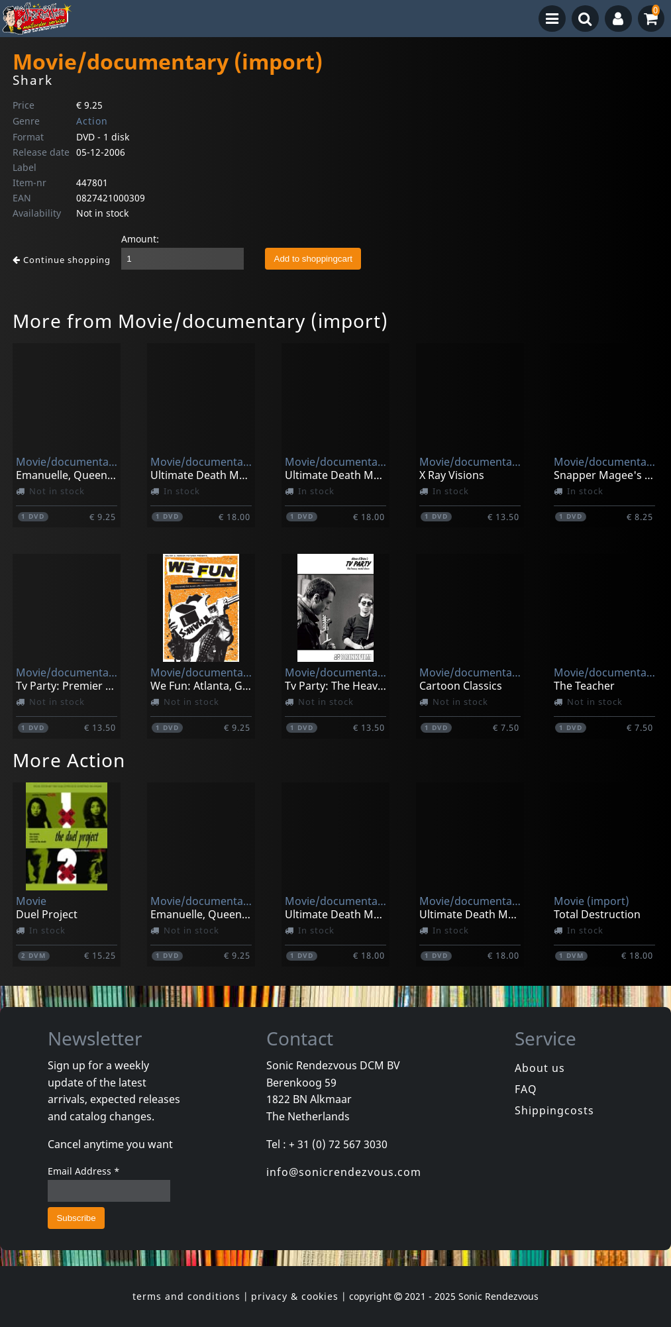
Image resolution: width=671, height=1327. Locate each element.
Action (92, 121)
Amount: (140, 239)
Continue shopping (62, 260)
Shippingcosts (554, 1110)
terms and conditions (186, 1296)
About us (540, 1068)
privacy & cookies (294, 1296)
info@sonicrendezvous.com (343, 1172)
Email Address (84, 1171)
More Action (69, 759)
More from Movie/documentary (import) (200, 320)
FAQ (526, 1089)
